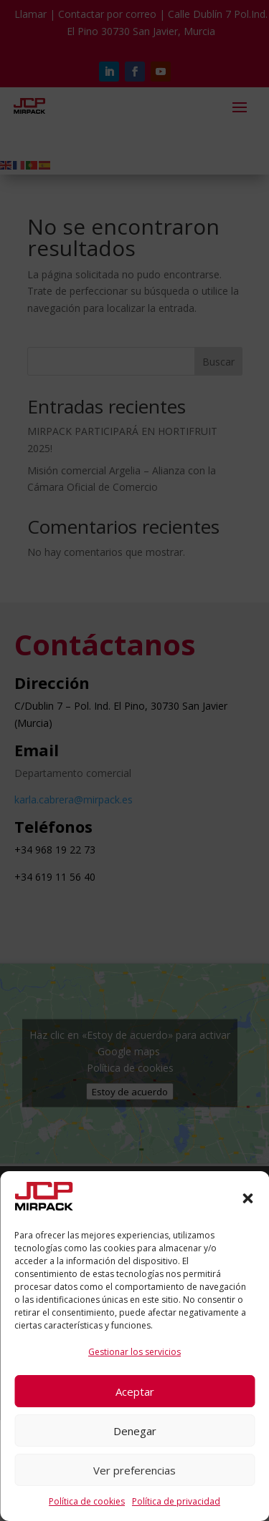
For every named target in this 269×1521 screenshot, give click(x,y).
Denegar (134, 1431)
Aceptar (134, 1391)
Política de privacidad (176, 1501)
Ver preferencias (134, 1470)
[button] (247, 1198)
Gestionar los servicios (134, 1352)
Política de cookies (87, 1501)
